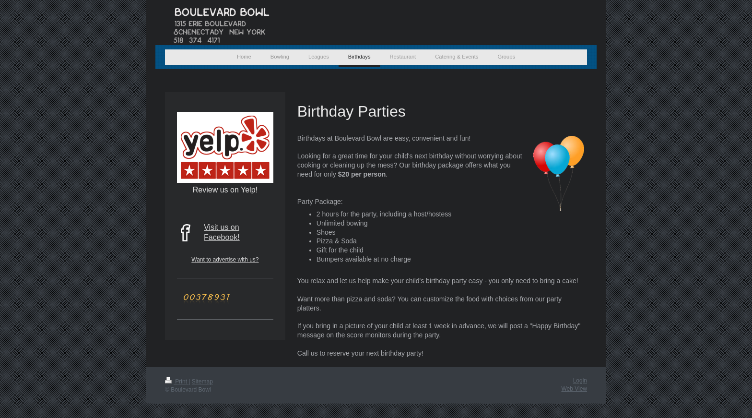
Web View (574, 388)
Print (176, 381)
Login (580, 380)
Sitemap (202, 381)
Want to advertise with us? (224, 259)
